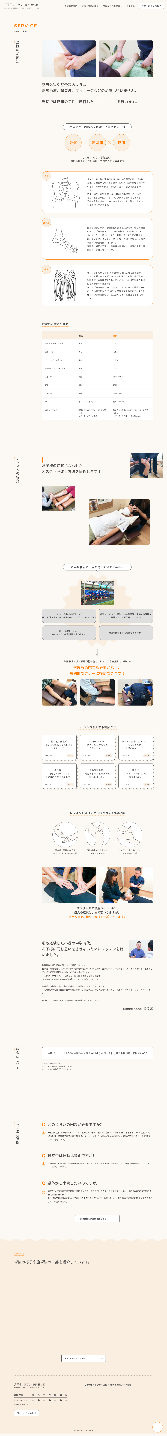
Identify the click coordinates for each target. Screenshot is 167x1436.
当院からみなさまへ (112, 5)
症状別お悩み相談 (90, 5)
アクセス (130, 5)
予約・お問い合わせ (151, 5)
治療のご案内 (70, 5)
